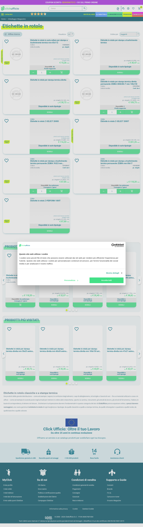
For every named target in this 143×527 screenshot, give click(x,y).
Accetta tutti (106, 280)
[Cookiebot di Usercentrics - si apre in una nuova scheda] (113, 245)
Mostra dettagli (112, 273)
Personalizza (71, 280)
